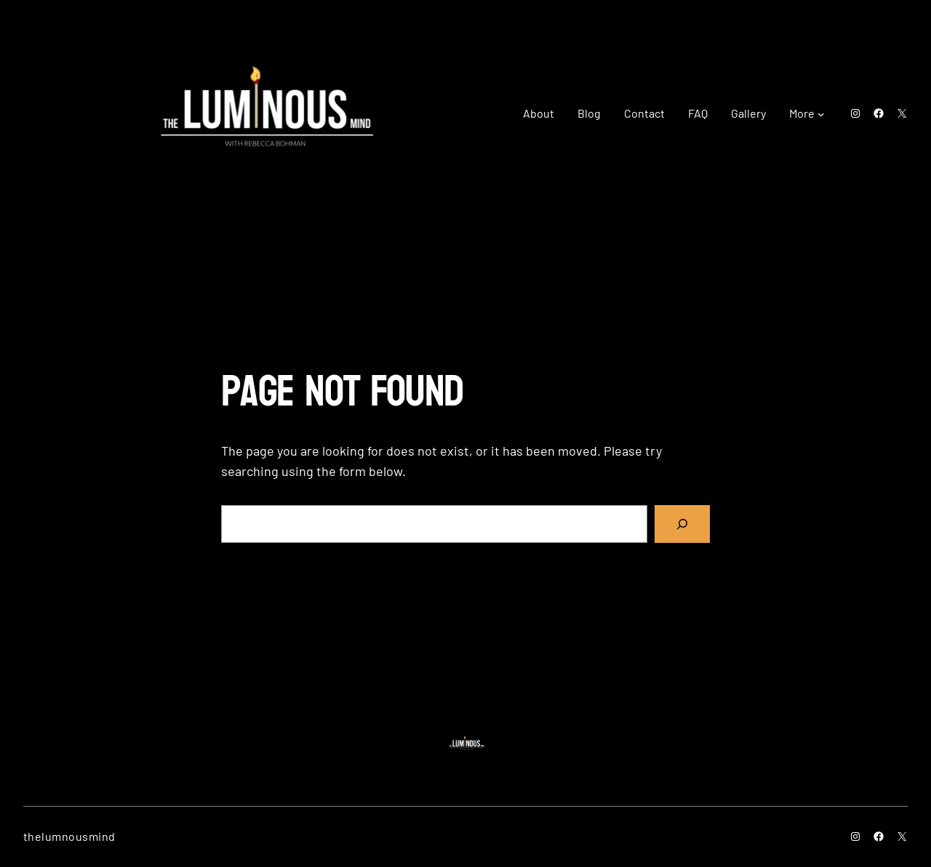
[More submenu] (821, 113)
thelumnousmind (69, 836)
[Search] (682, 524)
